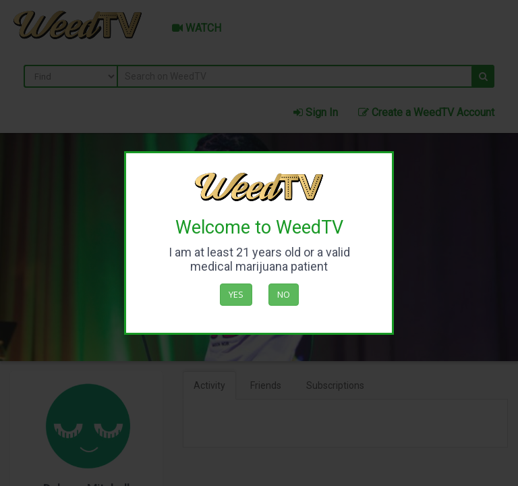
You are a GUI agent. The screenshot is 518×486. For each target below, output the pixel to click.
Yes (236, 294)
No (283, 294)
